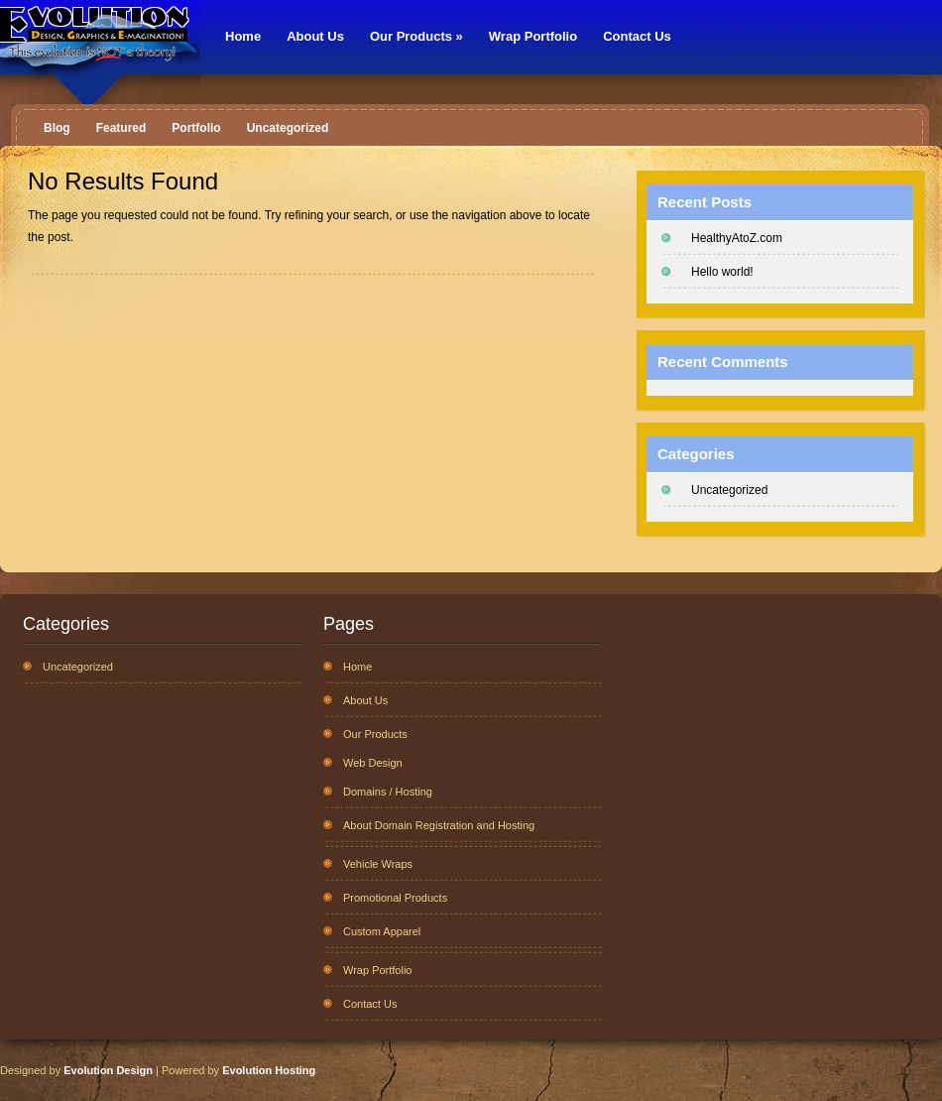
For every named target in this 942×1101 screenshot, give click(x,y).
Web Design (373, 763)
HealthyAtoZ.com (736, 238)
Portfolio (196, 128)
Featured (121, 128)
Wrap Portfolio (533, 36)
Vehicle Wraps (377, 864)
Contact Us (637, 36)
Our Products (416, 36)
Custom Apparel (381, 931)
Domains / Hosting (387, 791)
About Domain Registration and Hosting (438, 825)
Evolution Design (108, 1070)
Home (243, 36)
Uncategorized (288, 128)
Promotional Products (395, 898)
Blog (57, 128)
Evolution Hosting (268, 1070)
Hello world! (722, 272)
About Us (315, 36)
